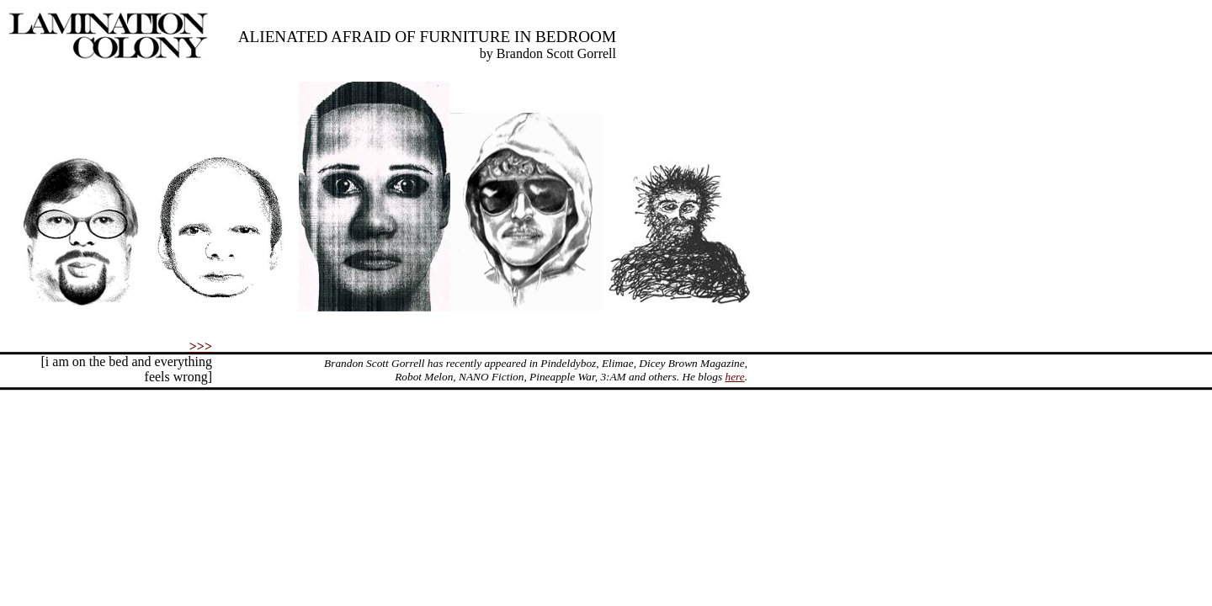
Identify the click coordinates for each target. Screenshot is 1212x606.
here (734, 376)
